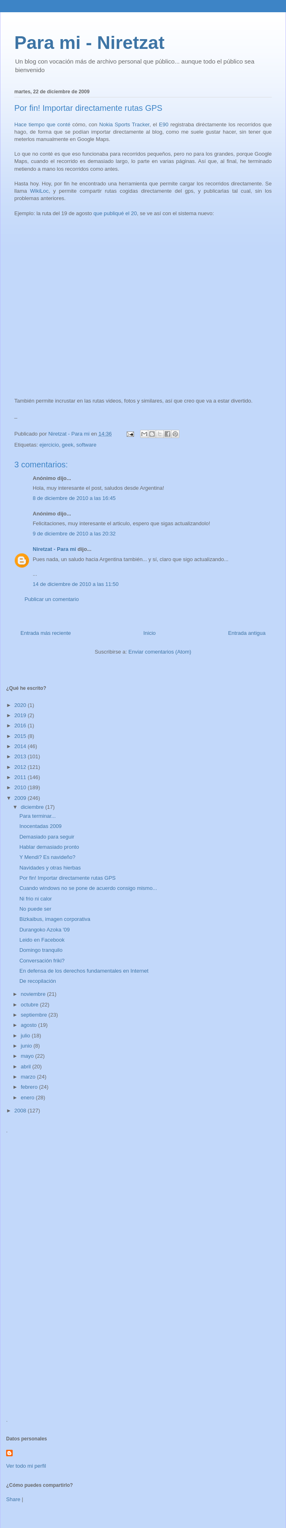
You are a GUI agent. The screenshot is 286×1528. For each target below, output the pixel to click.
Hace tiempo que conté (42, 124)
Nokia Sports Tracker (124, 124)
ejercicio (49, 445)
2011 (21, 777)
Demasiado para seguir (46, 837)
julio (26, 1036)
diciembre (33, 807)
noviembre (34, 994)
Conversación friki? (42, 961)
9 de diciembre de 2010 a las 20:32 (74, 534)
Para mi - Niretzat (89, 42)
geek (67, 445)
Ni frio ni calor (35, 899)
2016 (21, 725)
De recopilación (37, 981)
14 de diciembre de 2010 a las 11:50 (75, 584)
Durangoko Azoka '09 (44, 930)
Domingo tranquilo (41, 950)
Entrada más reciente (45, 633)
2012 (21, 767)
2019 (21, 715)
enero (28, 1097)
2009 (21, 798)
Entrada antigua (247, 633)
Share (13, 1499)
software (86, 445)
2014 (21, 746)
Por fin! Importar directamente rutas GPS (67, 878)
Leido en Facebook (42, 940)
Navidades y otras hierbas (49, 868)
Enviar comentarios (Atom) (159, 652)
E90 (163, 124)
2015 (21, 736)
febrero (30, 1087)
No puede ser (35, 909)
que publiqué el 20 (115, 213)
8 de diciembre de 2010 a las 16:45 (74, 498)
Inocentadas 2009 (40, 826)
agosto (29, 1025)
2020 (21, 705)
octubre (30, 1005)
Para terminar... (37, 816)
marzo (29, 1077)
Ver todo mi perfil (26, 1466)
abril (26, 1066)
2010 (21, 787)
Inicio (149, 633)
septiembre (35, 1015)
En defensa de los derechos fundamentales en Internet (83, 971)
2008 (21, 1110)
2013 (21, 756)
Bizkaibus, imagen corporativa (54, 919)
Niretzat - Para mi (54, 549)
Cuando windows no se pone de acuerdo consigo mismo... (88, 888)
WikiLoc (39, 191)
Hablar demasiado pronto (49, 847)
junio (27, 1046)
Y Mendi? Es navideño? (47, 857)
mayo (28, 1056)
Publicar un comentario (52, 599)
